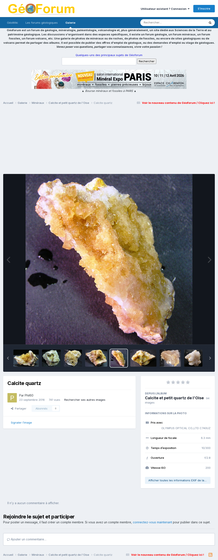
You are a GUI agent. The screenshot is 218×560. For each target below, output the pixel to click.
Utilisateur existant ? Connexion (165, 8)
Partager (18, 408)
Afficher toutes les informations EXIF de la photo (179, 480)
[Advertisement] (109, 141)
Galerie (70, 24)
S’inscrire (204, 8)
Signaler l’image (21, 422)
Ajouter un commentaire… (26, 539)
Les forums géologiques (42, 22)
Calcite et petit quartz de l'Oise (174, 398)
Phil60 (29, 395)
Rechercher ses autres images (84, 399)
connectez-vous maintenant (152, 522)
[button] (8, 358)
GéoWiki (12, 22)
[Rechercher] (160, 22)
